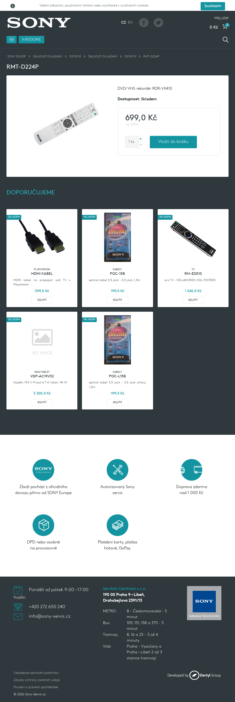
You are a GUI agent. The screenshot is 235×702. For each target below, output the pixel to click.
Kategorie (31, 31)
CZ (123, 13)
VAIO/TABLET (42, 363)
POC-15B (117, 265)
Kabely (117, 260)
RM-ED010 (193, 265)
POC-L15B (117, 367)
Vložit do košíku (173, 133)
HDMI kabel (42, 265)
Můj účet (221, 9)
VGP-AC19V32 (42, 367)
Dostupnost (128, 90)
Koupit (42, 291)
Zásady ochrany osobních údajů (37, 671)
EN (130, 13)
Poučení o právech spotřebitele (36, 678)
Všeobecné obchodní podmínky (36, 664)
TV (193, 260)
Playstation (42, 260)
